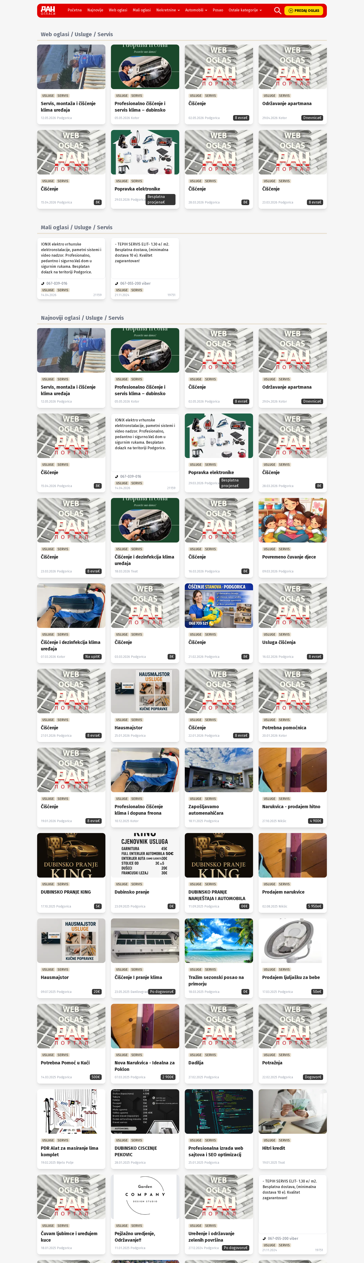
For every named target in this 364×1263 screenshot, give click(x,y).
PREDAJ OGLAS (303, 10)
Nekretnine (169, 10)
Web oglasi (118, 10)
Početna (75, 10)
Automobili (197, 10)
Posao (218, 10)
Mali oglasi (142, 10)
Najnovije (95, 10)
